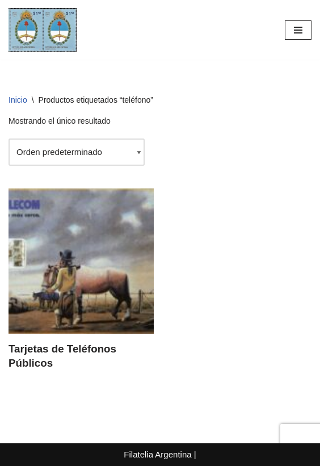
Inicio (18, 99)
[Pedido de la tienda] (77, 152)
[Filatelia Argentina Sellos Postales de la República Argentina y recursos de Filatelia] (43, 30)
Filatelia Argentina (157, 454)
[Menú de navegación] (298, 30)
